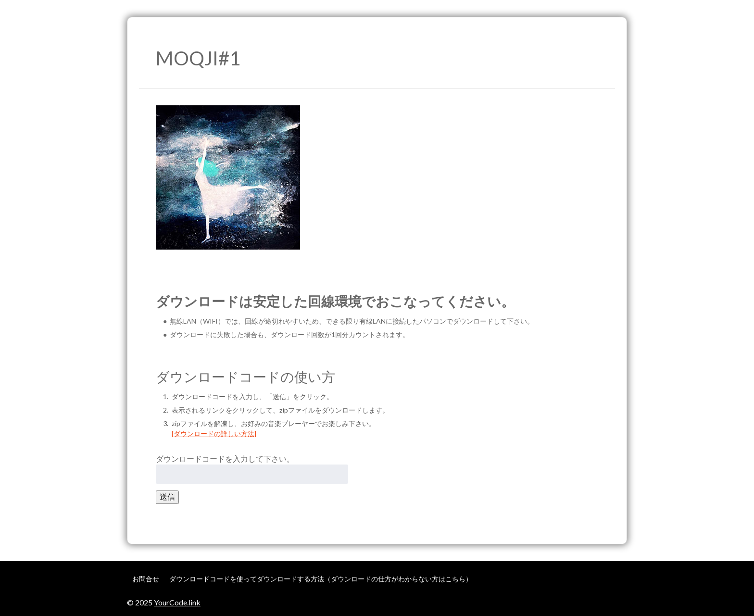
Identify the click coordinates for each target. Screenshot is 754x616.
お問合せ (145, 579)
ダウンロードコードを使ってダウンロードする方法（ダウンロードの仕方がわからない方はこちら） (320, 579)
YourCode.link (177, 602)
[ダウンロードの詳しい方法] (214, 433)
